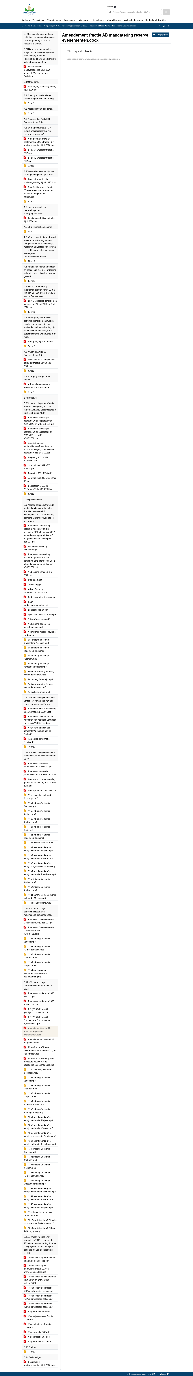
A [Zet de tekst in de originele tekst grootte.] (159, 26)
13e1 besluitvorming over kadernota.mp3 (38, 1214)
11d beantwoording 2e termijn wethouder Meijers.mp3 (40, 896)
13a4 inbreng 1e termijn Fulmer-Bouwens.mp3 (37, 1103)
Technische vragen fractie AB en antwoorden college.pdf (40, 1259)
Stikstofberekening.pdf (37, 619)
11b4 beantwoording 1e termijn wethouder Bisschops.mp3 (40, 873)
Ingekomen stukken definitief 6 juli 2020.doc (39, 220)
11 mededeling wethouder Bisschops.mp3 (38, 797)
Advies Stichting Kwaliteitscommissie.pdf (35, 591)
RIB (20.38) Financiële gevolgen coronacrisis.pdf (36, 1011)
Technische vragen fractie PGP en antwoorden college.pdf (38, 1297)
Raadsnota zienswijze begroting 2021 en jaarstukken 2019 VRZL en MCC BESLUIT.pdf (39, 420)
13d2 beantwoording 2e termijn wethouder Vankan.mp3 (38, 1198)
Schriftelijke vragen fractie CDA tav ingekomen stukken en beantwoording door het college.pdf (38, 192)
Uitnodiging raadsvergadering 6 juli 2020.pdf (40, 88)
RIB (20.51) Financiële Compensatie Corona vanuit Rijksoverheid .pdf (37, 1020)
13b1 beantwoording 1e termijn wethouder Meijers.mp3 (38, 1119)
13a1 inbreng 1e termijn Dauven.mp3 (37, 1079)
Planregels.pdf (33, 580)
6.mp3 (29, 371)
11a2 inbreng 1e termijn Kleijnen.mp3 (37, 813)
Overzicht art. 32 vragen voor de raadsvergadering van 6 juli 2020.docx (39, 362)
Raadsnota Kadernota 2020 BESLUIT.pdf (39, 995)
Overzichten (69, 20)
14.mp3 (29, 1351)
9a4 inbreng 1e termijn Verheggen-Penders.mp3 (36, 665)
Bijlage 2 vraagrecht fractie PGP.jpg (38, 159)
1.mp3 (29, 103)
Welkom (26, 20)
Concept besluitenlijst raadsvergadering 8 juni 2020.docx (40, 181)
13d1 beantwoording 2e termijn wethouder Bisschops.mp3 (40, 1190)
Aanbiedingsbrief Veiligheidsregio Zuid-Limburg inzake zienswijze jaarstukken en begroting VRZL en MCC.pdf (39, 448)
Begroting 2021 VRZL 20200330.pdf (36, 459)
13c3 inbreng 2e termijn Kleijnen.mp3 (37, 1166)
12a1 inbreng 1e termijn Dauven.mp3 (37, 940)
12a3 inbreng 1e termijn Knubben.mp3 (37, 956)
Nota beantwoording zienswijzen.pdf (35, 548)
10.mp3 (29, 747)
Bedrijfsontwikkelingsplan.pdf (40, 597)
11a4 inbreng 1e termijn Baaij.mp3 (37, 828)
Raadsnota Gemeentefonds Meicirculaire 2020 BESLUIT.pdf (39, 921)
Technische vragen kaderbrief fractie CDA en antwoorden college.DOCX (40, 1279)
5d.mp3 (29, 312)
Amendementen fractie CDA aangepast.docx (39, 1041)
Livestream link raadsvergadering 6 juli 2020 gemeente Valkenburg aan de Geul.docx (37, 71)
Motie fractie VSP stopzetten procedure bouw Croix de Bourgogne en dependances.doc (39, 1061)
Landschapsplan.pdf (36, 610)
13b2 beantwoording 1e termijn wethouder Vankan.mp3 (38, 1127)
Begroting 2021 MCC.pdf (37, 473)
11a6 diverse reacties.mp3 (38, 842)
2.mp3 (29, 113)
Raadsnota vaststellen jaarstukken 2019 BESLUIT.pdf (38, 765)
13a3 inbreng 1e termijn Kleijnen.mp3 (37, 1095)
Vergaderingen (54, 20)
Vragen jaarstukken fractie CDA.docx (38, 1318)
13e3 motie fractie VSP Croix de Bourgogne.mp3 (39, 1230)
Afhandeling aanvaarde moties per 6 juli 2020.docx (37, 386)
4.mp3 (29, 201)
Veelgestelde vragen (133, 20)
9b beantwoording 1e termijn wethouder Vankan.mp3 (39, 673)
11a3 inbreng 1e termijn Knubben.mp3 (37, 820)
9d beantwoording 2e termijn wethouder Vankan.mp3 (39, 686)
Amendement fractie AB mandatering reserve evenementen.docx (37, 1031)
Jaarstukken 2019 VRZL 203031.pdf (37, 467)
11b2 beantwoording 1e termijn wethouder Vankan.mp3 (38, 857)
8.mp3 (29, 494)
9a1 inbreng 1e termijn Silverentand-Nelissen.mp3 (36, 641)
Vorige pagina (160, 34)
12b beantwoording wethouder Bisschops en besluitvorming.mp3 (35, 973)
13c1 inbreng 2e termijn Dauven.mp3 (37, 1150)
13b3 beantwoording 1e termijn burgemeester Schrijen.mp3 (40, 1135)
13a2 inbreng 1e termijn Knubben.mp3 (37, 1087)
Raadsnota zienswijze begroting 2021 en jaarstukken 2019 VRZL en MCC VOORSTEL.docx (38, 433)
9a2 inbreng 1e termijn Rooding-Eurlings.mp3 (36, 649)
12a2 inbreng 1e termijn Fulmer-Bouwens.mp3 (37, 948)
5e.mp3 (29, 346)
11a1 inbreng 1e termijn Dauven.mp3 (37, 805)
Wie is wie (83, 20)
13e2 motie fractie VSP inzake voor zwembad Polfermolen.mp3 (40, 1222)
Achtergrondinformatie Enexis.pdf (36, 740)
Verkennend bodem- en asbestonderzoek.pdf (37, 625)
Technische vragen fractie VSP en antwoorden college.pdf (38, 1289)
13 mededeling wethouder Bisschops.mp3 (38, 1071)
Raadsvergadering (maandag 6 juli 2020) (73, 26)
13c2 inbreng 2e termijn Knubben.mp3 (37, 1158)
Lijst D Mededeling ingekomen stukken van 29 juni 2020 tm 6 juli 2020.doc (40, 304)
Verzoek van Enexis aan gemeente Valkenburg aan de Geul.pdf (37, 730)
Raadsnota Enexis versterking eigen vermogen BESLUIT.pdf (40, 710)
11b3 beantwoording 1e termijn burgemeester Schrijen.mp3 (40, 865)
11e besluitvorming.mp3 (37, 903)
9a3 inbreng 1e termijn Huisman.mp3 (36, 657)
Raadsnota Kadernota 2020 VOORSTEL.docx (39, 1003)
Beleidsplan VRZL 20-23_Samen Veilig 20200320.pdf (38, 487)
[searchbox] (134, 12)
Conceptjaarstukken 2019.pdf (40, 790)
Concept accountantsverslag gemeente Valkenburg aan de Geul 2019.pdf (40, 782)
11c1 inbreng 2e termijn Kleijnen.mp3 (37, 881)
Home (39, 26)
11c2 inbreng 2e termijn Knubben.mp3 (37, 889)
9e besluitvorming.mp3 (37, 692)
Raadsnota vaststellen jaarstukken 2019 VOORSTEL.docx (40, 773)
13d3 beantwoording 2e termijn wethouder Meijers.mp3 (38, 1206)
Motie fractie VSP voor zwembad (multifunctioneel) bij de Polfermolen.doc (40, 1050)
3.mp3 (29, 165)
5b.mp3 (29, 261)
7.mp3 (29, 392)
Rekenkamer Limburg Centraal (107, 20)
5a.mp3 (29, 231)
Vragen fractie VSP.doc (37, 1337)
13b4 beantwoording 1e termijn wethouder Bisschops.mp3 (40, 1142)
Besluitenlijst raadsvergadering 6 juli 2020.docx (40, 1363)
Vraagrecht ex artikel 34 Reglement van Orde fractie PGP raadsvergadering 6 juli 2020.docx (40, 142)
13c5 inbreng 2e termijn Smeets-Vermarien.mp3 (37, 1182)
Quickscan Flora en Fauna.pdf (40, 614)
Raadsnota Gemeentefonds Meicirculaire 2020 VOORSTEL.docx (39, 930)
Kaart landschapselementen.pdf (36, 603)
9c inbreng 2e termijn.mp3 (38, 679)
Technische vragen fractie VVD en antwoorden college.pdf (38, 1305)
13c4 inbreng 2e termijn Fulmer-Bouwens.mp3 (37, 1174)
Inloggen (164, 1374)
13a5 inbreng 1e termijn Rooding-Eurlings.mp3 (37, 1111)
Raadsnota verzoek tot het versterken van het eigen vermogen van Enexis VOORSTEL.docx (40, 719)
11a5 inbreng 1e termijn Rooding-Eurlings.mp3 (37, 836)
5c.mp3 (29, 281)
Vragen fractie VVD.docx (37, 1341)
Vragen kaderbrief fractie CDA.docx (37, 1326)
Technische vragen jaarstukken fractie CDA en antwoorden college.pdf (36, 1268)
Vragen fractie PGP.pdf (36, 1332)
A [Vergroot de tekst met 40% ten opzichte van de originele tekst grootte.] (169, 26)
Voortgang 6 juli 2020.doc (38, 341)
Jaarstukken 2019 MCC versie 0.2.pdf (40, 479)
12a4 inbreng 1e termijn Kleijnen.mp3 (37, 964)
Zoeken (110, 7)
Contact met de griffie (155, 20)
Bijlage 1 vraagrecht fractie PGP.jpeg (38, 151)
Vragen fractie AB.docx (37, 1311)
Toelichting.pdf (33, 584)
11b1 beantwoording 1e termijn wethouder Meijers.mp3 (38, 849)
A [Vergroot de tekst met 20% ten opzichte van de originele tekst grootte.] (164, 25)
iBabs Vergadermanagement (142, 1374)
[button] (166, 12)
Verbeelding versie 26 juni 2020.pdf (38, 573)
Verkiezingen (38, 20)
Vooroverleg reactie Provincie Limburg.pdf (39, 633)
